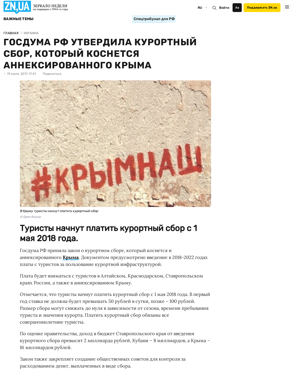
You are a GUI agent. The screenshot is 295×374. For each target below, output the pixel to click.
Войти (224, 8)
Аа (237, 7)
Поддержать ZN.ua (262, 7)
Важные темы (18, 19)
